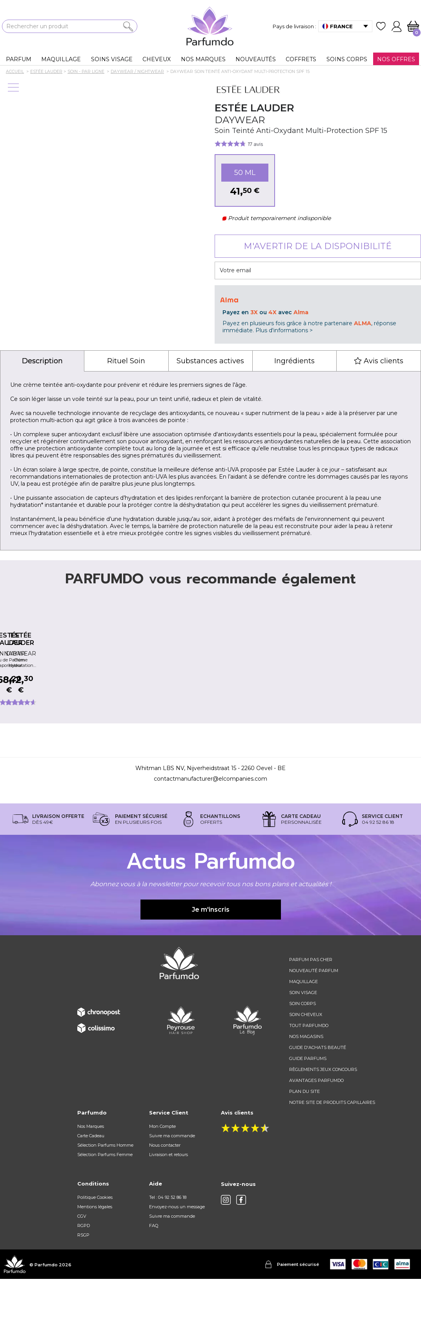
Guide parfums (307, 1123)
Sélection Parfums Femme (105, 1219)
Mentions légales (94, 1272)
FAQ (153, 1290)
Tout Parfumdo (308, 1090)
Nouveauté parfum (313, 1035)
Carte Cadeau (90, 1201)
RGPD (83, 1290)
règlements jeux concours (323, 1134)
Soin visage (303, 1057)
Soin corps (302, 1068)
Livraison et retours (168, 1219)
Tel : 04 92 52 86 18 (167, 1262)
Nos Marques (90, 1191)
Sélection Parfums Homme (105, 1210)
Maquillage (303, 1046)
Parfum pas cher (310, 1024)
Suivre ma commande (172, 1201)
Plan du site (304, 1156)
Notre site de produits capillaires (332, 1167)
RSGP (83, 1300)
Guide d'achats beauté (317, 1112)
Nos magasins (306, 1101)
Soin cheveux (305, 1079)
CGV (81, 1281)
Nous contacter (164, 1210)
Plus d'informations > (284, 330)
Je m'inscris (211, 974)
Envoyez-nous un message (177, 1272)
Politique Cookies (95, 1262)
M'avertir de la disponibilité (318, 246)
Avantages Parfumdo (316, 1145)
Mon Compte (162, 1191)
